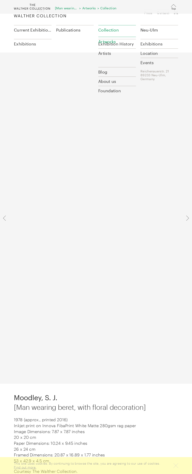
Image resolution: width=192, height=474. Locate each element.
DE (176, 13)
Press (148, 13)
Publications (68, 29)
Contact (163, 13)
